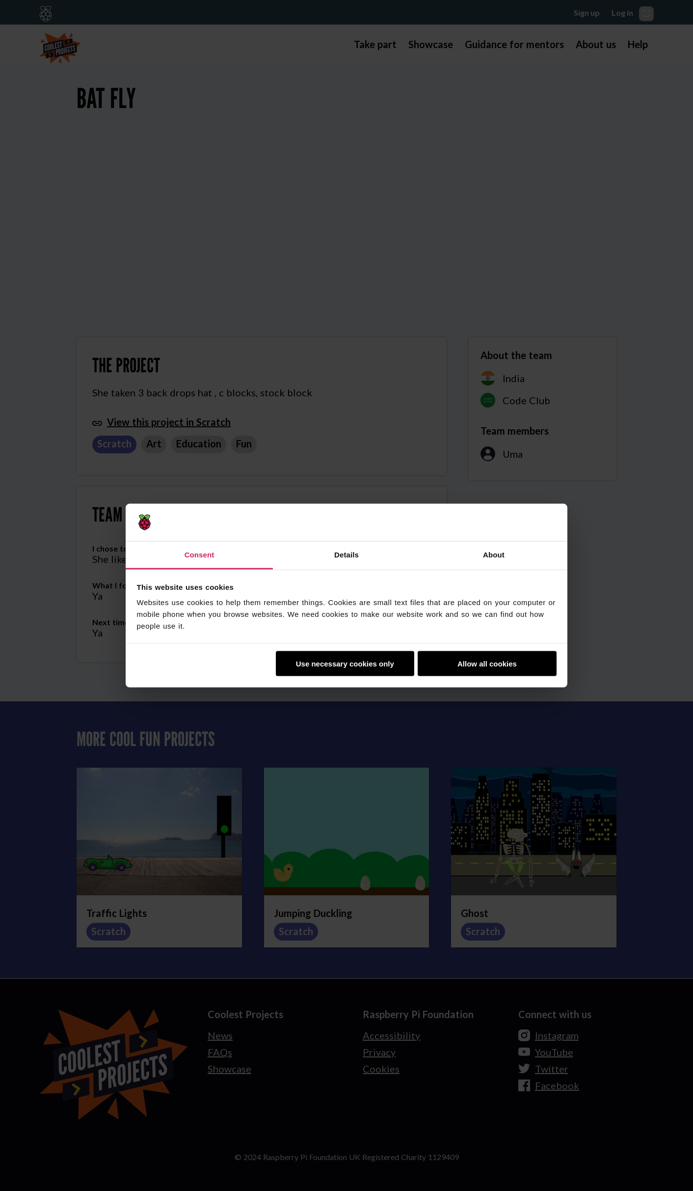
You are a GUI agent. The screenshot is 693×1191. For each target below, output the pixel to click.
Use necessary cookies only (345, 663)
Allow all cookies (487, 663)
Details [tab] (346, 555)
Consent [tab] (199, 555)
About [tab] (494, 555)
